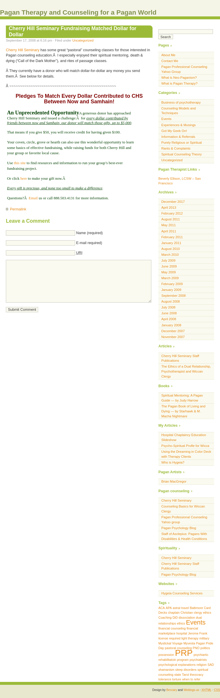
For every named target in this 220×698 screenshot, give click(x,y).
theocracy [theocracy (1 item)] (196, 674)
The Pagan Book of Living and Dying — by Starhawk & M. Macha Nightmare (183, 411)
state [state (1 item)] (177, 674)
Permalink (18, 209)
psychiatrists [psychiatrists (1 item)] (198, 659)
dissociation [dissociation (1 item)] (187, 617)
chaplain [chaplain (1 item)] (174, 612)
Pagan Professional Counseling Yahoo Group (184, 69)
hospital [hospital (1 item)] (181, 633)
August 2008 (170, 301)
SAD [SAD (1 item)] (210, 664)
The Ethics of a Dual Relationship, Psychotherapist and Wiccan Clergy (186, 371)
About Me (168, 55)
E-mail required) (89, 243)
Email (33, 198)
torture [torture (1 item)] (176, 679)
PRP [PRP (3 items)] (183, 653)
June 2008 (169, 313)
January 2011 (171, 243)
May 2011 (168, 225)
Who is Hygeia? (173, 462)
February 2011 (172, 237)
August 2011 (170, 219)
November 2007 (173, 337)
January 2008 (171, 325)
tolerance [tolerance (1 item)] (164, 679)
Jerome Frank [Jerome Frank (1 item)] (197, 633)
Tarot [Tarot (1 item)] (185, 674)
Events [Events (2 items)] (196, 622)
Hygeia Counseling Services (181, 593)
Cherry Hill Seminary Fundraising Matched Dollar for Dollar (72, 31)
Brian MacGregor (173, 481)
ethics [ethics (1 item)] (181, 623)
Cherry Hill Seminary (22, 50)
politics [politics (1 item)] (205, 648)
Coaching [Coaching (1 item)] (165, 617)
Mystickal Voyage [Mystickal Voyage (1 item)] (170, 643)
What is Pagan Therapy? (179, 83)
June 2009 (169, 266)
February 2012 (172, 213)
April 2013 (168, 207)
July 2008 (168, 307)
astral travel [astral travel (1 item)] (181, 608)
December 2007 (173, 331)
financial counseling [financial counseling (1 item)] (172, 628)
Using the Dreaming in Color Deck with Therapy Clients (186, 454)
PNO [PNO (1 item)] (196, 648)
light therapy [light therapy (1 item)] (189, 638)
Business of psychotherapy (181, 102)
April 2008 (168, 319)
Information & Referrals (178, 136)
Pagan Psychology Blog (178, 528)
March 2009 (170, 278)
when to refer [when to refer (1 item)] (191, 679)
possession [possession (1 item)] (166, 654)
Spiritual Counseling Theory (181, 154)
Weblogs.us (191, 690)
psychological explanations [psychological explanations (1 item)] (177, 664)
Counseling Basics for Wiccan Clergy (183, 509)
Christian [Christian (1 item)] (187, 612)
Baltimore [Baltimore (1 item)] (196, 608)
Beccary (171, 690)
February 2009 (172, 284)
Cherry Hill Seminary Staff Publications (180, 358)
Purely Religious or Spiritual (181, 142)
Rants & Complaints (175, 148)
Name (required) (89, 233)
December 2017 (173, 201)
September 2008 (173, 295)
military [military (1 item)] (204, 638)
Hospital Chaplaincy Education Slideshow (183, 437)
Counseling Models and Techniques (178, 111)
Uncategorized (82, 40)
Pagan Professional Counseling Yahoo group (184, 519)
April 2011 (168, 231)
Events (166, 119)
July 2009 (168, 260)
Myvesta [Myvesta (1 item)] (189, 643)
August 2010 (170, 249)
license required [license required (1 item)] (169, 638)
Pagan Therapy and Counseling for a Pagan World (78, 12)
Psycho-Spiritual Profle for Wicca (185, 445)
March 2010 (170, 254)
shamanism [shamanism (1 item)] (166, 669)
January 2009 (171, 289)
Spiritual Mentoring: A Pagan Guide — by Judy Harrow (182, 398)
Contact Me (169, 61)
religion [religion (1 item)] (202, 664)
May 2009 (168, 272)
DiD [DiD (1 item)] (175, 617)
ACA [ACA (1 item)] (161, 608)
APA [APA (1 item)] (169, 608)
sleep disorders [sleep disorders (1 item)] (186, 669)
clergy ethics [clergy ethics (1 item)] (202, 612)
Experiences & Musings (178, 125)
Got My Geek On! (174, 131)
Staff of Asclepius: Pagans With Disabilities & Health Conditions (184, 536)
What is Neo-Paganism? (179, 77)
